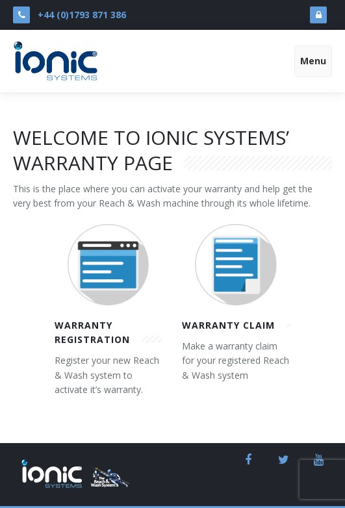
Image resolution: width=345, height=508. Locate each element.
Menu (313, 61)
